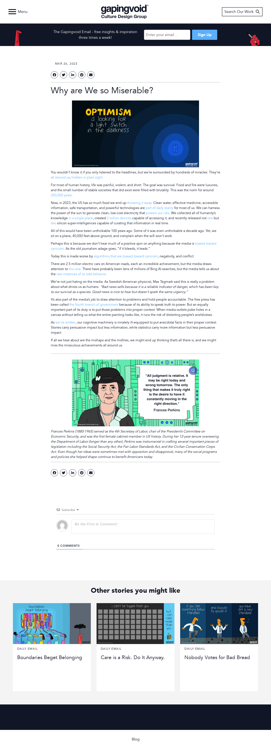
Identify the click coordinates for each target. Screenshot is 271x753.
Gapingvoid (125, 11)
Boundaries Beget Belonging (49, 657)
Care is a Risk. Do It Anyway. (133, 657)
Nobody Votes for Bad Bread (217, 657)
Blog (136, 739)
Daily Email (27, 649)
